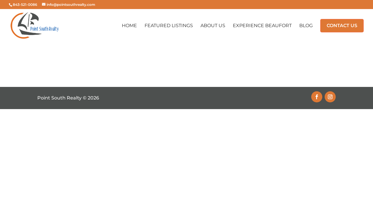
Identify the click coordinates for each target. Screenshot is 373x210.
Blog (306, 26)
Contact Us (342, 25)
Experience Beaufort (262, 26)
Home (129, 26)
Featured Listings (169, 26)
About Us (212, 26)
